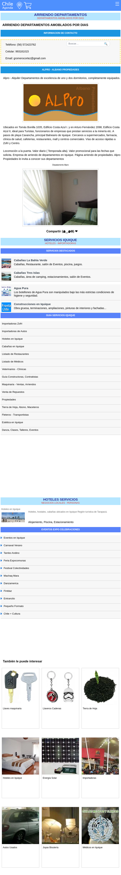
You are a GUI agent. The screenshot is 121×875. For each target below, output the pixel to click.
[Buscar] (88, 43)
